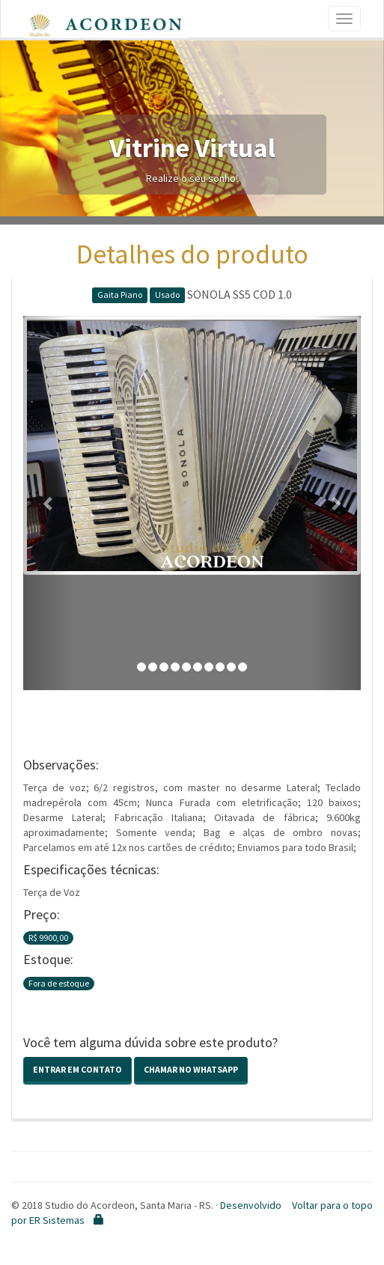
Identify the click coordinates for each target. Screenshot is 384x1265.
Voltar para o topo (332, 1205)
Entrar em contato (77, 1069)
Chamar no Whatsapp (191, 1069)
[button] (48, 503)
